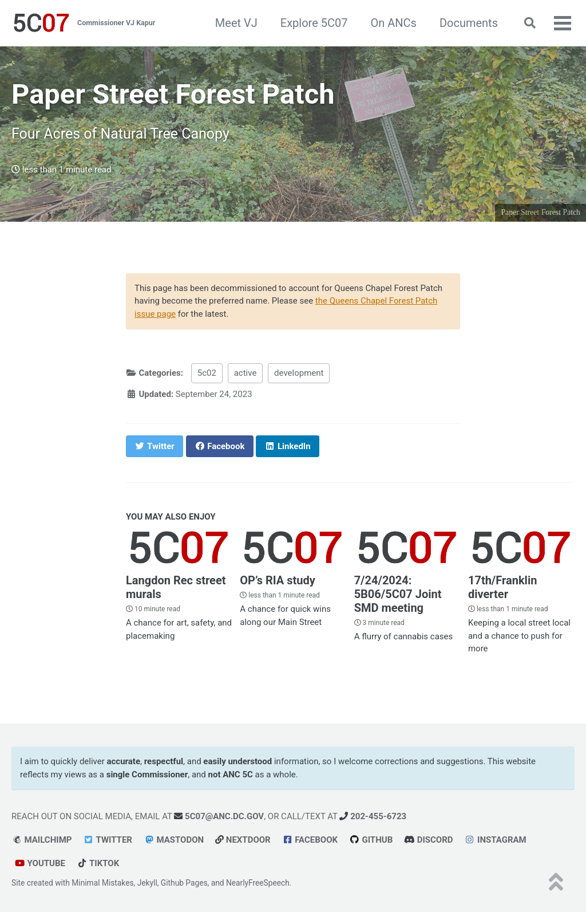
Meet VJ (236, 23)
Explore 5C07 (314, 23)
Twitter (107, 840)
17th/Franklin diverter (502, 587)
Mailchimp (41, 840)
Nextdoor (243, 840)
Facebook (310, 840)
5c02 (206, 373)
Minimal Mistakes (102, 882)
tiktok (98, 863)
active (245, 373)
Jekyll (147, 882)
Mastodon (174, 840)
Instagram (495, 840)
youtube (39, 863)
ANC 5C (238, 774)
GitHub (371, 840)
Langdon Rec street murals (175, 587)
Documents (469, 23)
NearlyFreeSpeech (258, 882)
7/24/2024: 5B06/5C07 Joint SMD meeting (398, 594)
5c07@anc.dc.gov (219, 816)
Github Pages (184, 882)
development (298, 373)
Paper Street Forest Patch (540, 212)
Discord (428, 840)
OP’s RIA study (277, 580)
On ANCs (393, 23)
